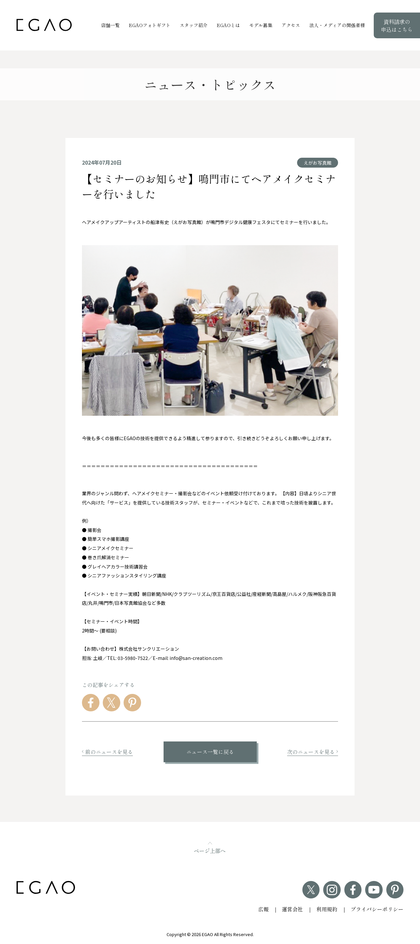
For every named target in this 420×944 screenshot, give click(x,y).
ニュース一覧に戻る (210, 752)
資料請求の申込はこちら (397, 25)
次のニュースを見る (312, 752)
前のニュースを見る (107, 752)
